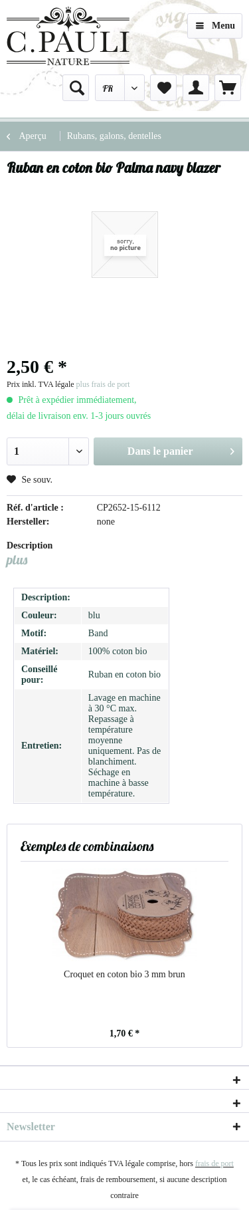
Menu (215, 23)
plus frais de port (103, 384)
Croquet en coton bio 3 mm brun (124, 974)
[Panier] (227, 87)
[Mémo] (163, 87)
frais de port (214, 1163)
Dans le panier (180, 449)
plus (17, 559)
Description (29, 545)
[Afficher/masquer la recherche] (75, 87)
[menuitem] (75, 87)
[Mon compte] (196, 87)
